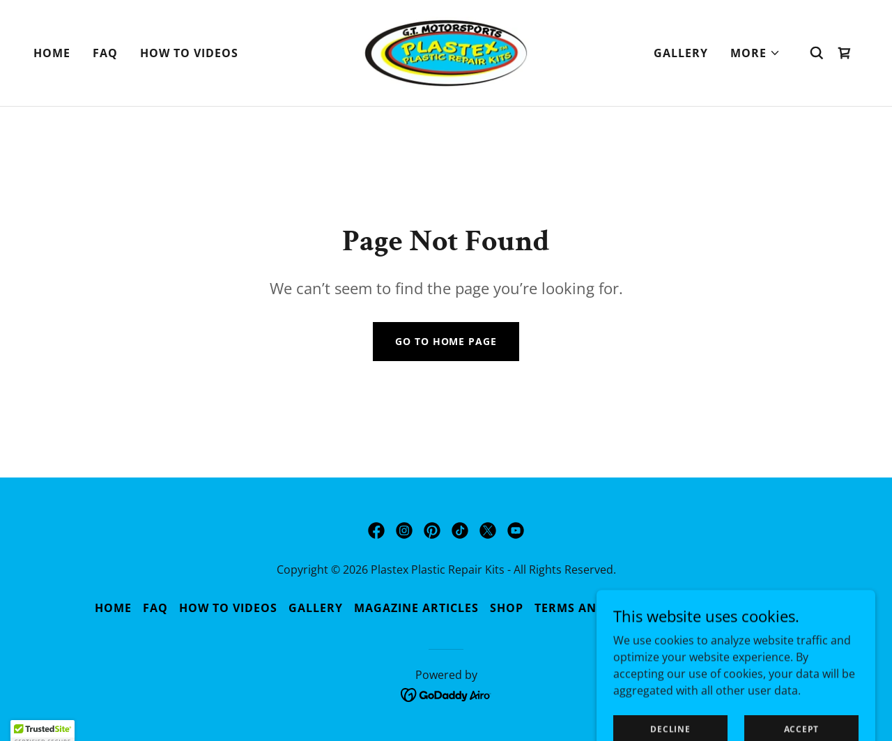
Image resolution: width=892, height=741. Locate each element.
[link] (446, 51)
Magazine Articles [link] (416, 608)
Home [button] (113, 608)
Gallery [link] (681, 53)
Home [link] (51, 53)
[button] (755, 53)
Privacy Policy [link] (747, 608)
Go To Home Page (445, 341)
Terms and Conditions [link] (611, 608)
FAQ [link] (105, 53)
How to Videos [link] (189, 53)
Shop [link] (506, 608)
